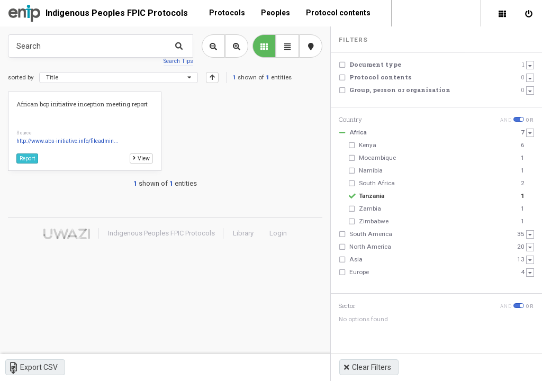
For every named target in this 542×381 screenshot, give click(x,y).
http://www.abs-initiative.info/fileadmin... (67, 141)
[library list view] (264, 46)
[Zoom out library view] (213, 46)
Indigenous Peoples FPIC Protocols (117, 13)
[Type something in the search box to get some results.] (100, 46)
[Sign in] (529, 13)
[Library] (502, 13)
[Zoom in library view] (236, 46)
